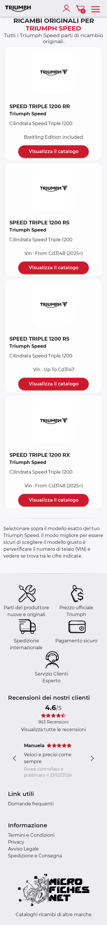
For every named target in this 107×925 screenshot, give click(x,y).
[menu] (95, 8)
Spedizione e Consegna (35, 855)
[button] (54, 72)
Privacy (16, 842)
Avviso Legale (23, 849)
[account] (67, 8)
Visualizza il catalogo (53, 151)
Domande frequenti (31, 804)
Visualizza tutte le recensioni (53, 729)
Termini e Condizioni (31, 835)
